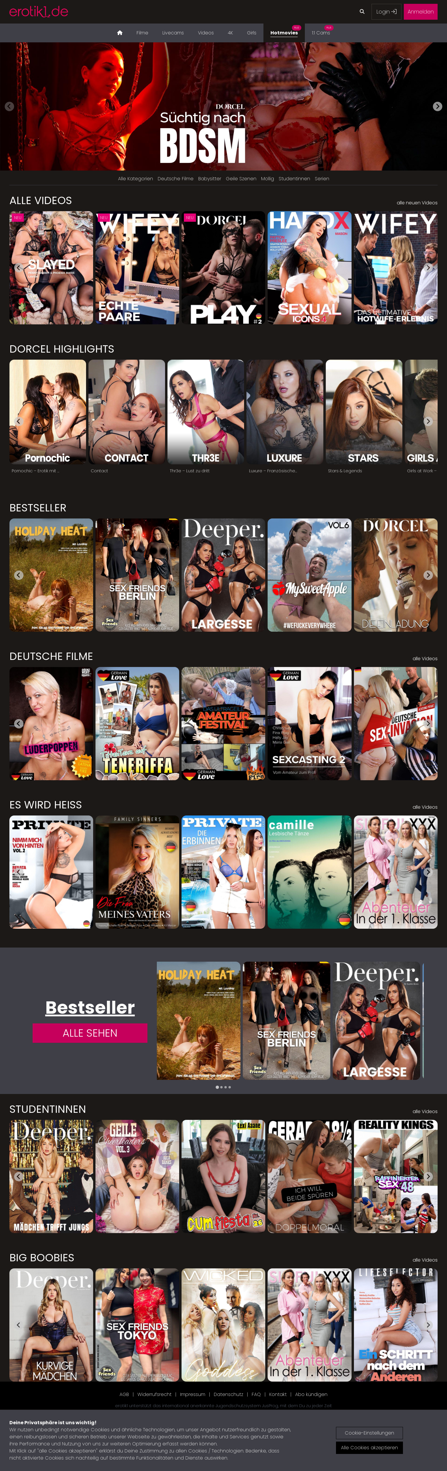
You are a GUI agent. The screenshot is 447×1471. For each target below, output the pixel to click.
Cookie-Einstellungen (369, 1433)
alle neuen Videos (417, 202)
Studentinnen (294, 178)
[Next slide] (437, 106)
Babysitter (209, 178)
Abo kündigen (311, 1394)
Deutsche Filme (176, 178)
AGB (124, 1394)
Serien (322, 178)
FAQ (256, 1394)
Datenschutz (228, 1394)
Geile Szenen (241, 178)
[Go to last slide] (18, 267)
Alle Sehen (90, 1032)
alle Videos (425, 658)
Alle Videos (40, 200)
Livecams (173, 32)
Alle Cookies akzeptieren (369, 1447)
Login (386, 11)
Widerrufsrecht (154, 1394)
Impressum (192, 1394)
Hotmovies (285, 30)
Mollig (267, 178)
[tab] (217, 1087)
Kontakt (278, 1394)
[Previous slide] (9, 106)
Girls (251, 32)
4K (230, 32)
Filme (142, 32)
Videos (206, 32)
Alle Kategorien (135, 178)
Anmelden (421, 11)
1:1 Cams (323, 30)
